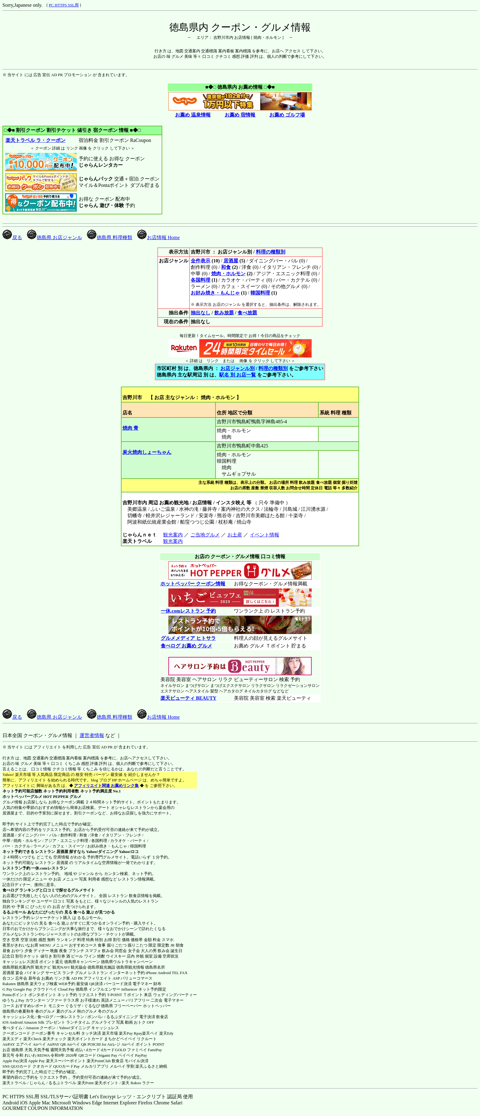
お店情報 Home (158, 237)
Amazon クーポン (40, 1027)
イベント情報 (264, 534)
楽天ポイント (106, 1083)
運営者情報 (92, 735)
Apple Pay (36, 1061)
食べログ (10, 890)
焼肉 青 (130, 428)
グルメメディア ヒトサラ (188, 638)
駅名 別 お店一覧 (237, 374)
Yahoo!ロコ (129, 851)
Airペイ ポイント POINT (143, 1044)
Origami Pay (107, 1055)
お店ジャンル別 (237, 368)
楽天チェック (54, 1038)
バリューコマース (136, 978)
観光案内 (173, 534)
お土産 (234, 534)
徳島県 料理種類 (109, 237)
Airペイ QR (77, 1044)
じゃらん (37, 1083)
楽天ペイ (150, 1033)
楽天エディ (12, 1038)
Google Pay (22, 989)
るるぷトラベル (62, 1083)
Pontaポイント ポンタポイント (29, 994)
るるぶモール (14, 912)
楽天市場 (110, 1033)
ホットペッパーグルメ (22, 796)
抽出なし (200, 312)
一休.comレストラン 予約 (188, 611)
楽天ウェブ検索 (44, 983)
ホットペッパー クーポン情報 (192, 583)
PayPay (141, 1055)
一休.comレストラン (49, 868)
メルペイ (118, 1066)
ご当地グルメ (205, 534)
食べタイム (12, 1027)
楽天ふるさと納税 (151, 1066)
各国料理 (200, 280)
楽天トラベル (14, 1083)
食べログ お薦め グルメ (186, 645)
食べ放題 (247, 312)
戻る (12, 237)
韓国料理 (260, 292)
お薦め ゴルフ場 (287, 114)
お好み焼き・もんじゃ (215, 292)
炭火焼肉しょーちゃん (146, 452)
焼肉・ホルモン (228, 273)
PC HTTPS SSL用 (64, 5)
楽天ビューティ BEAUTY (188, 698)
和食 (226, 267)
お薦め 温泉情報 (193, 114)
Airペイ (39, 1044)
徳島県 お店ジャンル (54, 237)
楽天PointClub (99, 1061)
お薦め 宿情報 (240, 114)
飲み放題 (224, 312)
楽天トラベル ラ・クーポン (35, 140)
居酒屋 (230, 260)
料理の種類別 (270, 251)
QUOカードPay (66, 1066)
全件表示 (200, 260)
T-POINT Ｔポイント (125, 994)
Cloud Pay (66, 989)
